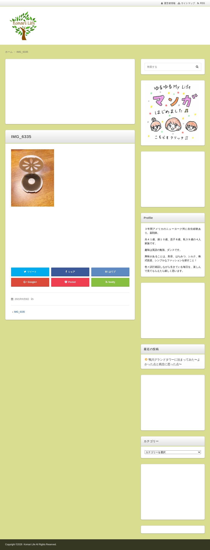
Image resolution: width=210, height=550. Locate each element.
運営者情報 (169, 3)
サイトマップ (188, 3)
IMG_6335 (19, 312)
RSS (202, 3)
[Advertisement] (129, 25)
